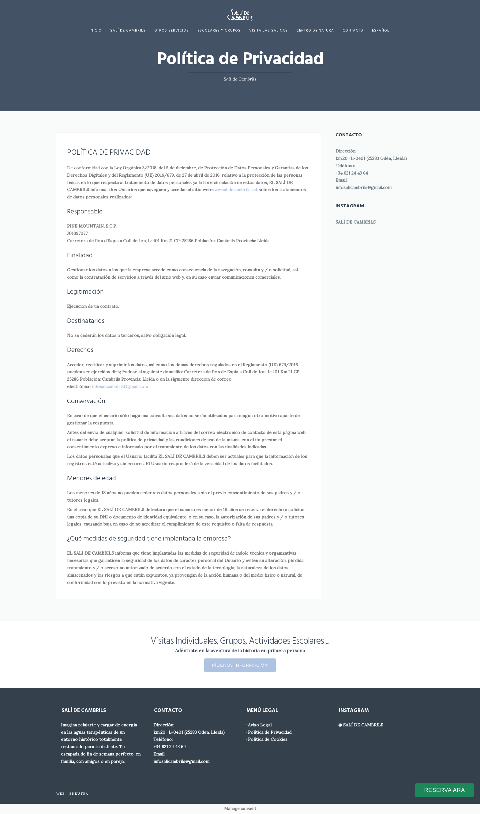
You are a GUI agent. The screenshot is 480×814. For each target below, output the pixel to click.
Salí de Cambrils (128, 31)
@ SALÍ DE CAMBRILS (360, 725)
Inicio (95, 31)
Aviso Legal (260, 725)
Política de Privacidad (269, 732)
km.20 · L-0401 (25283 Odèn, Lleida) (371, 158)
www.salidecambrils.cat (234, 189)
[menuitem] (381, 30)
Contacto (353, 31)
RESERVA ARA (444, 790)
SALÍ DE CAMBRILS (356, 222)
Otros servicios (171, 31)
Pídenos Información (240, 665)
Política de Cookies (267, 739)
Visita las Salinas (268, 31)
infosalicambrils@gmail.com (364, 187)
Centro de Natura (315, 31)
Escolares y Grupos (219, 31)
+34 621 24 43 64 (352, 173)
